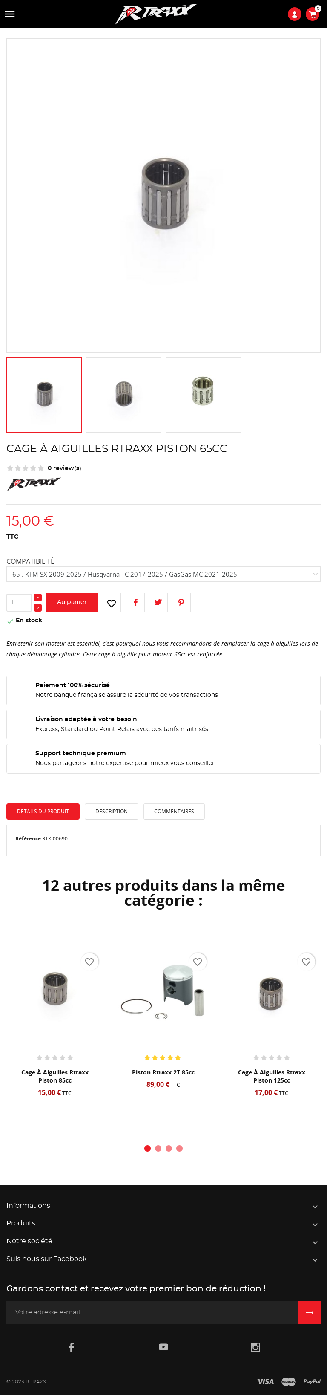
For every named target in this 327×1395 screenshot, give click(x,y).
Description (111, 811)
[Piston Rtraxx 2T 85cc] (163, 994)
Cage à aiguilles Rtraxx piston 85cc (55, 1076)
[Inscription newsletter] (309, 1312)
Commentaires (174, 811)
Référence (28, 838)
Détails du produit (43, 811)
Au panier (72, 602)
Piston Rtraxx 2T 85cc (163, 1072)
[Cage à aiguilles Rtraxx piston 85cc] (55, 994)
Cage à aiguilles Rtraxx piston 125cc (271, 1076)
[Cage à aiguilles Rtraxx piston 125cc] (271, 994)
